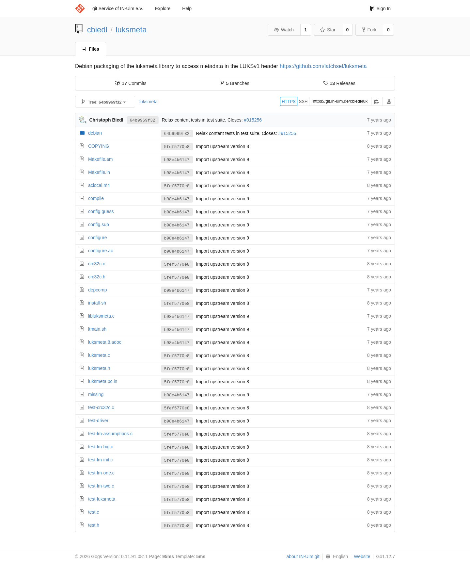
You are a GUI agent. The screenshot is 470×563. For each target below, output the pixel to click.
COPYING (98, 146)
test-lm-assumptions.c (110, 433)
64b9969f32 (142, 120)
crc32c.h (96, 276)
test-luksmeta (101, 499)
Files (90, 49)
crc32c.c (96, 263)
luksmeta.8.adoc (104, 342)
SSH (303, 101)
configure (97, 237)
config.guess (101, 211)
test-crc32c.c (101, 407)
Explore (162, 8)
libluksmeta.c (101, 316)
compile (96, 198)
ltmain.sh (97, 329)
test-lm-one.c (101, 472)
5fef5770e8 (177, 147)
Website (362, 556)
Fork (369, 29)
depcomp (97, 289)
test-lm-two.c (101, 485)
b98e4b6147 (177, 160)
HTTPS (289, 101)
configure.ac (100, 250)
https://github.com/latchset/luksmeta (323, 66)
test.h (93, 525)
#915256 (253, 120)
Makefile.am (100, 159)
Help (187, 8)
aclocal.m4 (99, 185)
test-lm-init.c (100, 459)
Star (328, 29)
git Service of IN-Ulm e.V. (117, 8)
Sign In (380, 8)
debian (95, 133)
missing (95, 394)
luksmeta (131, 29)
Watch (284, 29)
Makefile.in (99, 172)
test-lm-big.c (100, 446)
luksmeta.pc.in (102, 381)
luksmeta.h (99, 368)
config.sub (98, 224)
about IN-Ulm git (302, 556)
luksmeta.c (99, 355)
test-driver (98, 420)
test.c (93, 512)
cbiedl (97, 29)
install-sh (97, 303)
